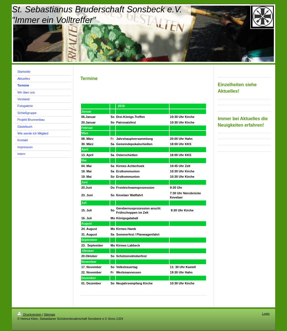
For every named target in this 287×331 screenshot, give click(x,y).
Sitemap (49, 314)
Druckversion (29, 314)
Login (266, 313)
